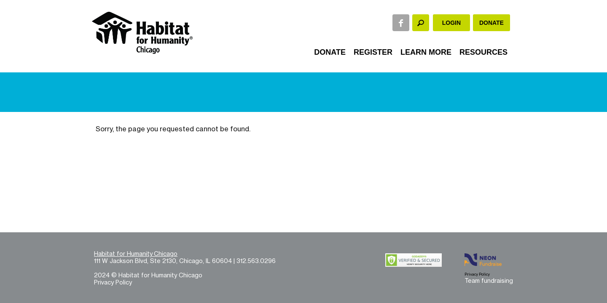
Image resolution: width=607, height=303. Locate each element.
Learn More (425, 52)
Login (451, 22)
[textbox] (420, 22)
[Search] (420, 22)
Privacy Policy (113, 282)
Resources (483, 52)
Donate (491, 22)
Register (373, 52)
